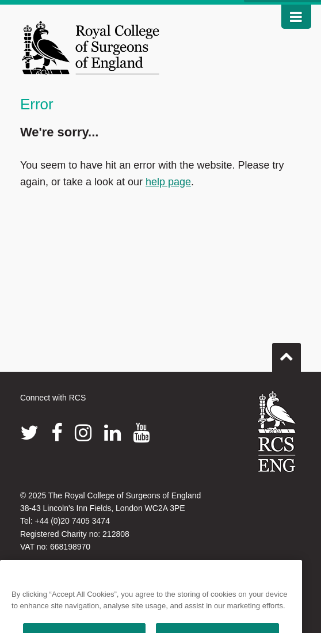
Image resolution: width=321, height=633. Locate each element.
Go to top (286, 353)
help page (168, 182)
